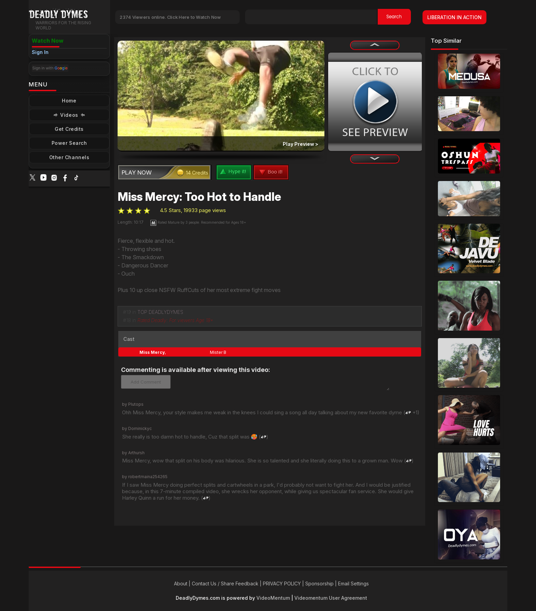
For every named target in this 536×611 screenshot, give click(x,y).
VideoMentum (273, 598)
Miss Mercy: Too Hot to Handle (199, 197)
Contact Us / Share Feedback (225, 583)
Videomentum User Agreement (330, 598)
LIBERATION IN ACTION (454, 17)
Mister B (218, 352)
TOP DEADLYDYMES (160, 312)
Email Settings (353, 583)
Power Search (69, 143)
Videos (69, 115)
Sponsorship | (321, 583)
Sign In (40, 52)
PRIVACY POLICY (282, 583)
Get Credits (69, 129)
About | (183, 583)
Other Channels (69, 157)
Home (69, 100)
